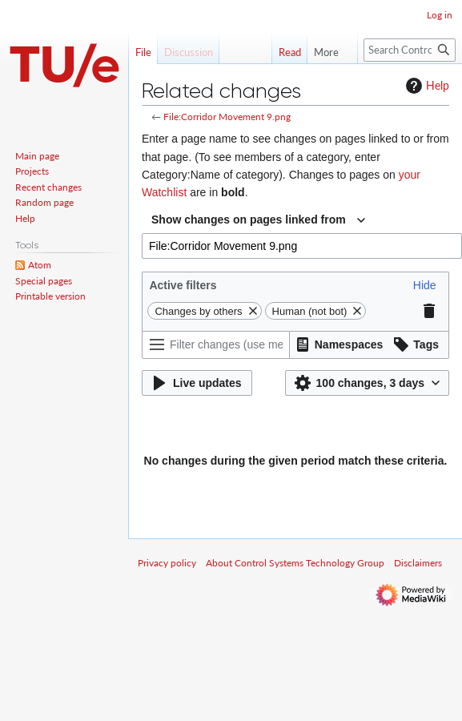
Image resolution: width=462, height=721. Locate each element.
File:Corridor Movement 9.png (227, 117)
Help (425, 86)
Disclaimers (418, 563)
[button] (425, 285)
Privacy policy (167, 563)
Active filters (182, 285)
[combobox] (258, 220)
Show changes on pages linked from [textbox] (248, 219)
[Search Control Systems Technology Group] (410, 50)
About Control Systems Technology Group (295, 563)
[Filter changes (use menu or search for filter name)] (216, 345)
